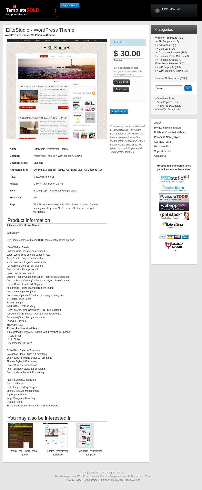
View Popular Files (167, 102)
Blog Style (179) (167, 48)
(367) (181, 63)
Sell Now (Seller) (163, 141)
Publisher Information (111, 480)
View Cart (175, 9)
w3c (74, 208)
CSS (60, 208)
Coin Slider (14, 339)
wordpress (39, 211)
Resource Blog (162, 146)
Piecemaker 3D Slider (20, 343)
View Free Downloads (169, 105)
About (157, 123)
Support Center (162, 151)
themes (81, 208)
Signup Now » (70, 5)
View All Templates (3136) (173, 78)
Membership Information (167, 127)
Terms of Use (90, 480)
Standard (119, 42)
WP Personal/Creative (43, 35)
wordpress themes (26, 10)
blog (56, 204)
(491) (180, 37)
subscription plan (129, 68)
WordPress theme (43, 204)
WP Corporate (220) (170, 67)
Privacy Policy (73, 480)
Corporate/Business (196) (173, 52)
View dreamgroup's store (62, 190)
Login (165, 9)
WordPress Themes (16, 35)
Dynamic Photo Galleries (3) (174, 56)
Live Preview (119, 111)
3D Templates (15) (169, 41)
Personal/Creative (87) (171, 59)
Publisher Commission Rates (170, 132)
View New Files (165, 98)
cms (62, 204)
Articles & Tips (132, 480)
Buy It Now (121, 89)
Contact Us (160, 155)
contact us (131, 144)
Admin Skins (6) (167, 45)
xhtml (67, 208)
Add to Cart (121, 82)
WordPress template (77, 204)
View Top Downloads (168, 109)
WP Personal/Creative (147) (174, 70)
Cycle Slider (14, 335)
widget (90, 208)
